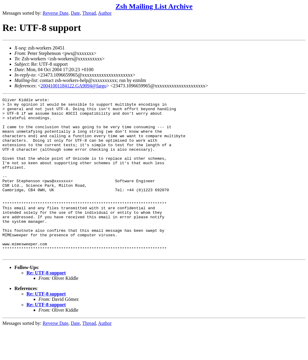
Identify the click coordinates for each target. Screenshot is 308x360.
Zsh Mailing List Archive (154, 6)
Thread (89, 13)
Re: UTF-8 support (46, 304)
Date (75, 13)
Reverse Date (56, 13)
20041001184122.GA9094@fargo (73, 85)
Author (105, 13)
